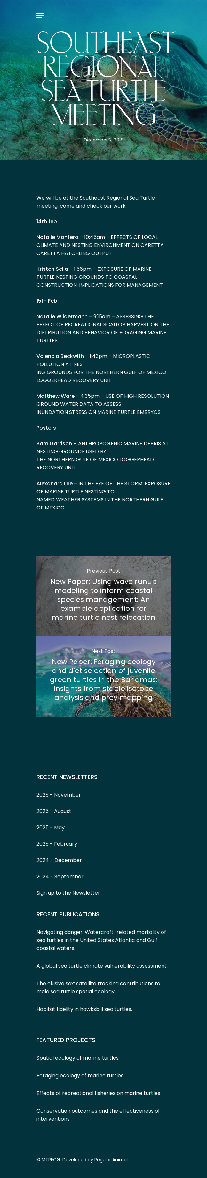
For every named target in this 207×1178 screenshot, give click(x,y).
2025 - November (58, 794)
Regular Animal (111, 1160)
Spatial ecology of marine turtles (77, 1058)
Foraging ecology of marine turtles (79, 1075)
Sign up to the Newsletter (68, 893)
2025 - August (53, 811)
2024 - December (59, 860)
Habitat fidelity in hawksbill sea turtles (83, 1009)
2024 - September (60, 876)
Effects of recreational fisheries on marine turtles (98, 1093)
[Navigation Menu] (40, 15)
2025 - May (50, 827)
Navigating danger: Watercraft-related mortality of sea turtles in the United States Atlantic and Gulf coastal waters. (101, 940)
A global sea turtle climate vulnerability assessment (101, 965)
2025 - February (56, 844)
